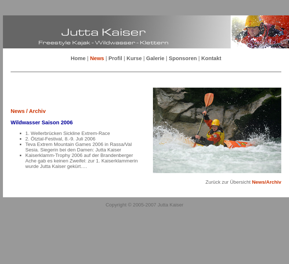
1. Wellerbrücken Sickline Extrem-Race (67, 133)
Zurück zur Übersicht (243, 182)
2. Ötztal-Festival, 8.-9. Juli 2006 (60, 139)
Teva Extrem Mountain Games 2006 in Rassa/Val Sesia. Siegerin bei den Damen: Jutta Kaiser (78, 147)
